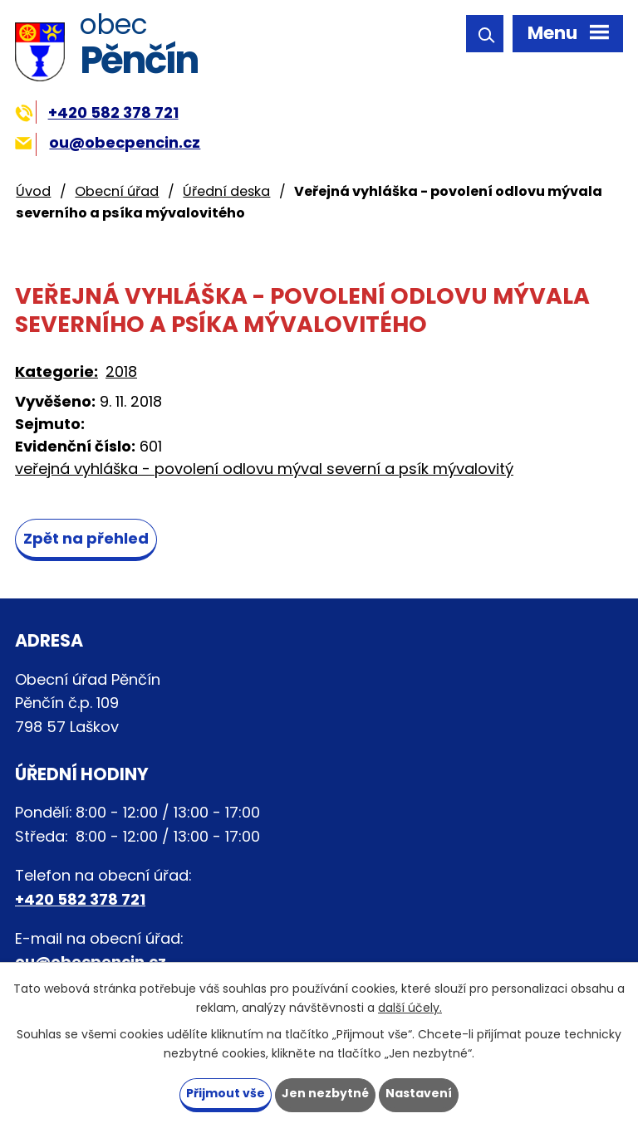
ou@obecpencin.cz (107, 142)
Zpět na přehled (86, 538)
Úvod (33, 191)
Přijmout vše (225, 1093)
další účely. (410, 1007)
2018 (121, 371)
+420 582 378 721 (97, 112)
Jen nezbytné (325, 1093)
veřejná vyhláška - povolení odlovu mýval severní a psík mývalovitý (264, 468)
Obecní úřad (117, 191)
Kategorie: (56, 371)
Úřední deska (226, 191)
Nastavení (418, 1093)
